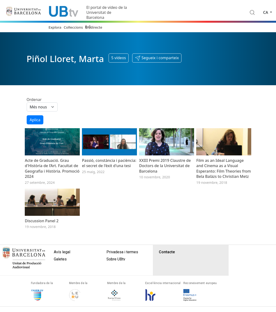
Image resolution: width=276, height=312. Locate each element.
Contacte (167, 280)
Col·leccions (73, 27)
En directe (93, 27)
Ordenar (34, 99)
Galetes (60, 288)
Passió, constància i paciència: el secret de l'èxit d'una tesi (109, 177)
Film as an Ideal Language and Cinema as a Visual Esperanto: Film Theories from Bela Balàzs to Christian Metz (223, 182)
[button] (156, 58)
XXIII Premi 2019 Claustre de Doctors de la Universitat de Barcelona (165, 180)
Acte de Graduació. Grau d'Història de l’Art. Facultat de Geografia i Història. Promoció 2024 (52, 182)
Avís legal (62, 280)
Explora (55, 27)
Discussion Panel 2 (41, 249)
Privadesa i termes (122, 280)
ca (266, 12)
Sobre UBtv (115, 288)
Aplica (35, 119)
